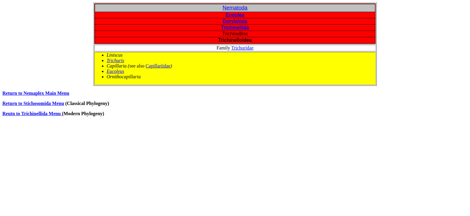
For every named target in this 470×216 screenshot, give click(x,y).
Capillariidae (158, 65)
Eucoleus (115, 71)
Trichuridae (242, 47)
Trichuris (115, 60)
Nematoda (234, 8)
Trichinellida (235, 27)
